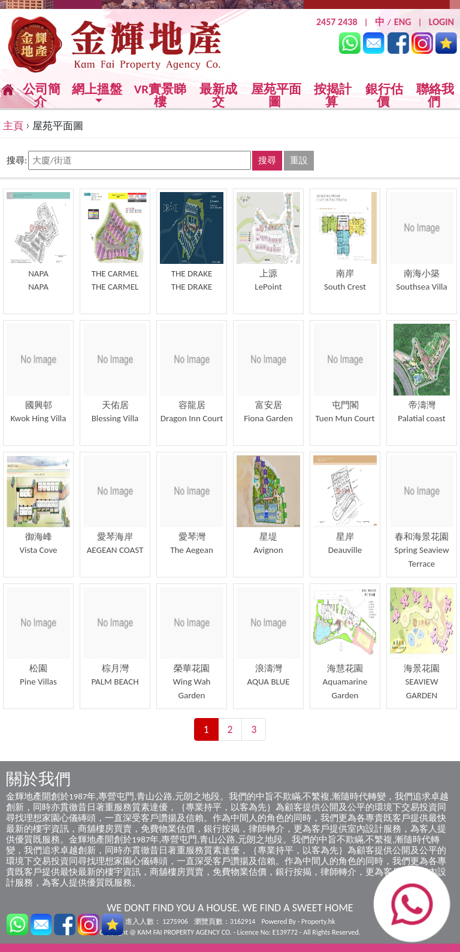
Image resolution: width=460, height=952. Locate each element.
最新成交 (218, 95)
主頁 (13, 126)
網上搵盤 (97, 90)
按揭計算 (333, 95)
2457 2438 (337, 22)
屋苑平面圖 (276, 95)
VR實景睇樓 (160, 95)
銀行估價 (384, 95)
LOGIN (441, 22)
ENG (402, 22)
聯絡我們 (435, 95)
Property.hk (318, 921)
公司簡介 (41, 95)
